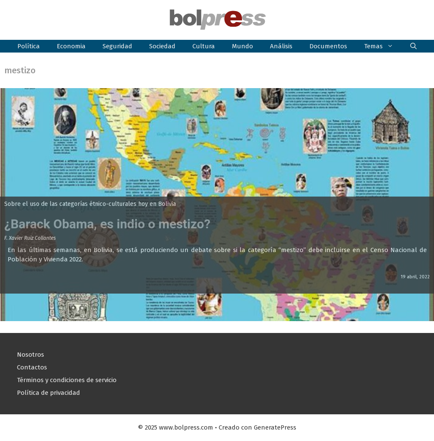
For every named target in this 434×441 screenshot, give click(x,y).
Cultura (203, 46)
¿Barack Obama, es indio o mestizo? (107, 223)
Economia (71, 46)
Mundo (242, 46)
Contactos (32, 367)
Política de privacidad (48, 393)
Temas (383, 46)
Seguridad (117, 46)
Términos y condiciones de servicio (67, 380)
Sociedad (162, 46)
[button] (413, 46)
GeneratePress (275, 427)
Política (28, 46)
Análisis (281, 46)
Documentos (328, 46)
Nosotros (30, 354)
